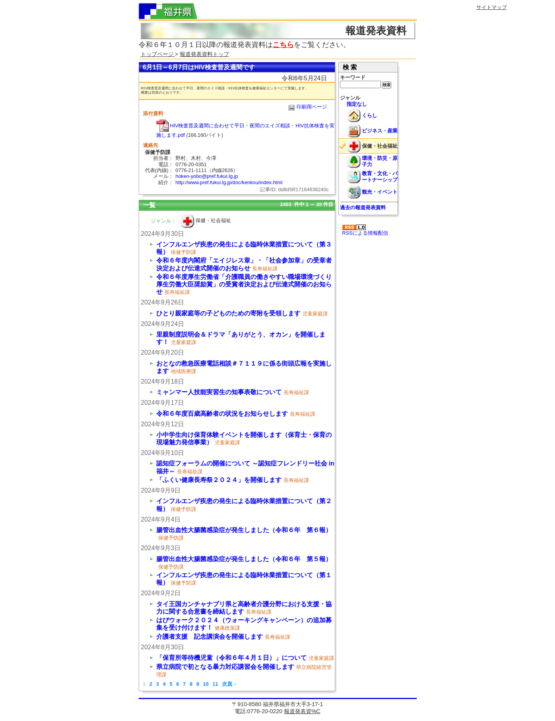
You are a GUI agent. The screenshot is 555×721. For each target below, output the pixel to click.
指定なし (357, 104)
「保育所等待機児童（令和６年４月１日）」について (231, 657)
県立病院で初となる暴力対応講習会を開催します (225, 666)
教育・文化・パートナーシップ (380, 176)
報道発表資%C (302, 711)
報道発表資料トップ (204, 54)
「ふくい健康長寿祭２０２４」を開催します (219, 479)
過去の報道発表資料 (363, 207)
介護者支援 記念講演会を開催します (209, 636)
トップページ (158, 54)
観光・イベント (380, 192)
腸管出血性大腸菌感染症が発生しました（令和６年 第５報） (244, 559)
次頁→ (229, 684)
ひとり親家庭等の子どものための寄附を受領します (228, 313)
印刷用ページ (311, 107)
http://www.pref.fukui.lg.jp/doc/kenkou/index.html (228, 182)
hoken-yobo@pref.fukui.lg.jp (206, 176)
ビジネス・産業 (380, 131)
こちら (283, 45)
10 (205, 684)
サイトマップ (491, 7)
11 (215, 684)
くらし (369, 115)
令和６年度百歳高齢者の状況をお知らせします (222, 413)
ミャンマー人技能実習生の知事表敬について (219, 392)
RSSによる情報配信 (365, 230)
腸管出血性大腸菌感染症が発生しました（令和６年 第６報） (244, 530)
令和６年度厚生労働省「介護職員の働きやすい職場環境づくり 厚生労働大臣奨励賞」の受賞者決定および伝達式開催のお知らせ (244, 284)
